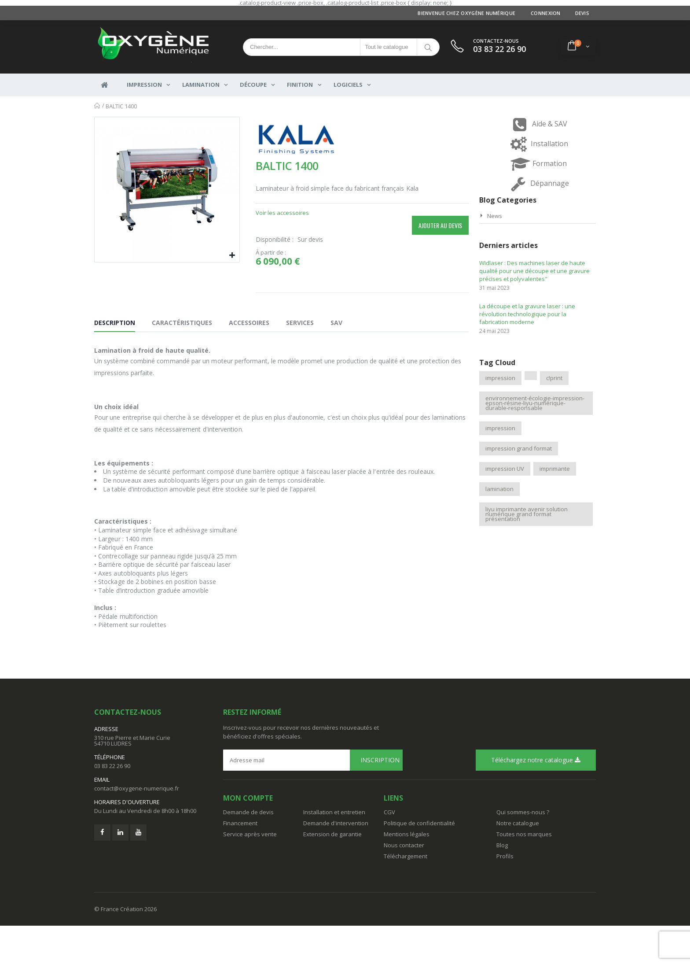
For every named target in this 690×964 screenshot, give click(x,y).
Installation (537, 144)
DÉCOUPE (253, 85)
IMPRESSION (144, 85)
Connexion (545, 13)
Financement (240, 861)
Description (114, 361)
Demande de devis (248, 850)
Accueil (97, 105)
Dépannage (537, 184)
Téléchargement (405, 894)
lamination (499, 489)
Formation (537, 164)
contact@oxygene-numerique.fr (136, 827)
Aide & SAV (537, 124)
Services (300, 361)
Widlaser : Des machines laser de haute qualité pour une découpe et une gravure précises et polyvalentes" (534, 271)
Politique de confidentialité (419, 861)
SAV (336, 361)
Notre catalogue (517, 861)
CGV (389, 850)
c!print (554, 378)
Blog (502, 883)
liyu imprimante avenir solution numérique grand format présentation (526, 514)
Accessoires (249, 361)
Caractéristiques (182, 361)
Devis (582, 13)
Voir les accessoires (282, 213)
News (494, 216)
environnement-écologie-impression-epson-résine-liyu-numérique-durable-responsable (534, 403)
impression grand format (518, 448)
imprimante (555, 469)
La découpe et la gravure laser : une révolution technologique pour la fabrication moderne (527, 314)
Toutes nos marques (524, 872)
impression (500, 378)
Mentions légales (406, 872)
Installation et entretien (334, 850)
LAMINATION (201, 85)
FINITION (300, 85)
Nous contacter (404, 883)
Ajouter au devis (440, 225)
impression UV (504, 469)
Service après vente (250, 872)
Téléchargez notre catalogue (535, 798)
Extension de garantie (332, 872)
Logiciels (348, 85)
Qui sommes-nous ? (522, 850)
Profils (505, 894)
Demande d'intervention (335, 861)
